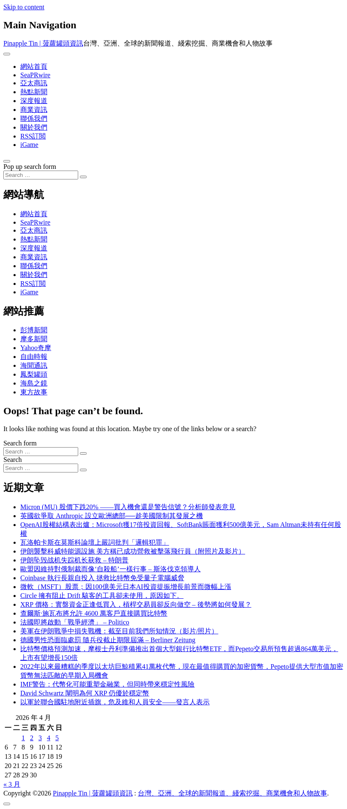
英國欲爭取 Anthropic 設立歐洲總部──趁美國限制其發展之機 (111, 515)
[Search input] (40, 175)
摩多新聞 (33, 338)
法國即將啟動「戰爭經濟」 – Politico (74, 622)
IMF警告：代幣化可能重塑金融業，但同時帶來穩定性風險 (107, 684)
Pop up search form (29, 166)
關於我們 (33, 127)
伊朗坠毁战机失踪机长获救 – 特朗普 (74, 560)
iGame (29, 144)
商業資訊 (33, 109)
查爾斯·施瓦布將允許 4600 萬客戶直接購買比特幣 (93, 613)
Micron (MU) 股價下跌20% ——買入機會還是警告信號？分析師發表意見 (127, 506)
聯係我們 (33, 118)
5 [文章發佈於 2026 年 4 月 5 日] (57, 737)
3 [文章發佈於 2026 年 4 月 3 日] (40, 737)
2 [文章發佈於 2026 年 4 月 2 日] (31, 737)
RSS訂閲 (33, 136)
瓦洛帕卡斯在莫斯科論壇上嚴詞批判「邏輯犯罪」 (94, 542)
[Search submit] (83, 177)
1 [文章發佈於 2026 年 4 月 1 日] (23, 737)
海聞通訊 (33, 365)
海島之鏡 (33, 383)
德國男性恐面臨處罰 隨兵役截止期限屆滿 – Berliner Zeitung (107, 639)
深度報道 (33, 100)
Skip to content (23, 7)
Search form (20, 443)
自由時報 (33, 356)
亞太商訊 (33, 83)
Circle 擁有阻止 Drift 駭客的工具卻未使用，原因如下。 (101, 595)
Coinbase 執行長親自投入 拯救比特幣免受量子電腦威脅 (102, 577)
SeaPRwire (35, 75)
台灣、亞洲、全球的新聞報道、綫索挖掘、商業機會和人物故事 (232, 793)
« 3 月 (11, 784)
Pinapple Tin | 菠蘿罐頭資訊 (43, 43)
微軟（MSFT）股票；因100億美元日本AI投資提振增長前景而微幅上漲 (125, 586)
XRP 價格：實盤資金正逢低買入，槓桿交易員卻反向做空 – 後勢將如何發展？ (135, 604)
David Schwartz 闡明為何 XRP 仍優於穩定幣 (84, 693)
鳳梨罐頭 (33, 374)
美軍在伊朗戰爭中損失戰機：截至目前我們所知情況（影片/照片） (119, 631)
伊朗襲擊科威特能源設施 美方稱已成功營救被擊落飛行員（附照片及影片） (132, 551)
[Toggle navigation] (6, 54)
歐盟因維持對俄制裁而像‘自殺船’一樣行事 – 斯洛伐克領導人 (110, 569)
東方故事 (33, 392)
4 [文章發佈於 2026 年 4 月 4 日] (48, 737)
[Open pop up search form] (6, 161)
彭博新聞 (33, 330)
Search (12, 459)
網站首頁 (33, 66)
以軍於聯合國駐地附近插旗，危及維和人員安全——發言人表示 (115, 702)
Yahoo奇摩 (35, 347)
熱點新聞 (33, 91)
